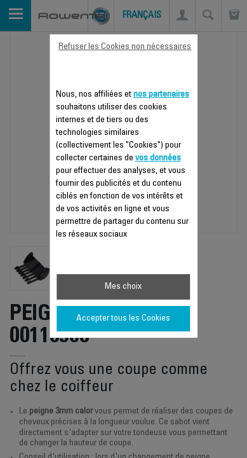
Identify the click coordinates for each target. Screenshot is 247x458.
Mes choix (123, 286)
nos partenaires (161, 94)
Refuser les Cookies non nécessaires (124, 47)
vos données (158, 158)
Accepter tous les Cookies (123, 318)
